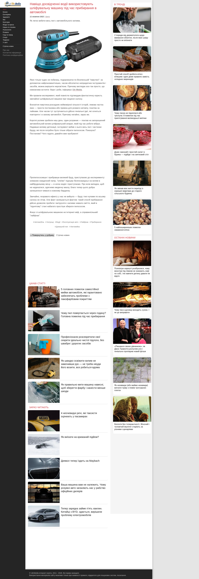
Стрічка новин (62, 235)
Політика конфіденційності (14, 55)
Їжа (4, 20)
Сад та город (8, 35)
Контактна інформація (12, 53)
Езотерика (7, 14)
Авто (47, 17)
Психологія (7, 30)
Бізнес (5, 12)
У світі (5, 42)
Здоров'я (6, 17)
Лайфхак (84, 222)
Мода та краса (8, 25)
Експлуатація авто (70, 222)
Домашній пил (62, 227)
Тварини (6, 40)
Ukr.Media (77, 90)
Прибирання (96, 222)
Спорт (5, 37)
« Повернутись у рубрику (42, 235)
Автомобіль (39, 222)
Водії (58, 222)
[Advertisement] (68, 155)
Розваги (6, 32)
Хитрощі (50, 222)
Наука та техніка (9, 27)
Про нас (6, 50)
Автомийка (75, 227)
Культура (6, 22)
